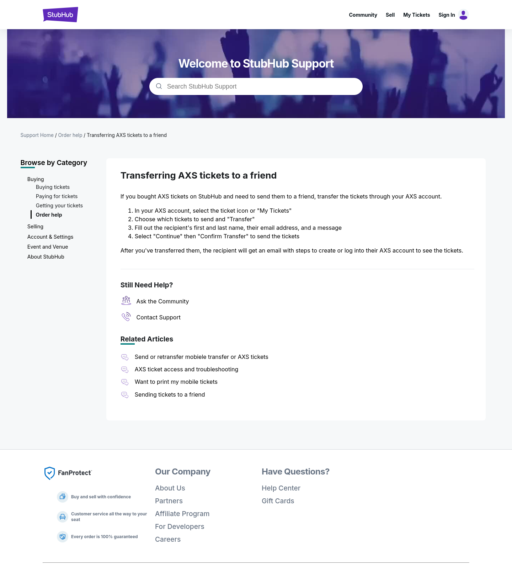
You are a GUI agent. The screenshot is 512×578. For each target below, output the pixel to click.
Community (363, 15)
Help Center (281, 488)
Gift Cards (278, 501)
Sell (390, 15)
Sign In (447, 15)
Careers (168, 539)
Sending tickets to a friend (170, 394)
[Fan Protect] (68, 482)
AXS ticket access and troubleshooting (187, 369)
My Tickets (416, 15)
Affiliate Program (182, 513)
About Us (170, 488)
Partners (169, 501)
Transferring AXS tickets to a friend (127, 135)
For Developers (179, 526)
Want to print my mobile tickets (176, 381)
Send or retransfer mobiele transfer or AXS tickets (202, 356)
